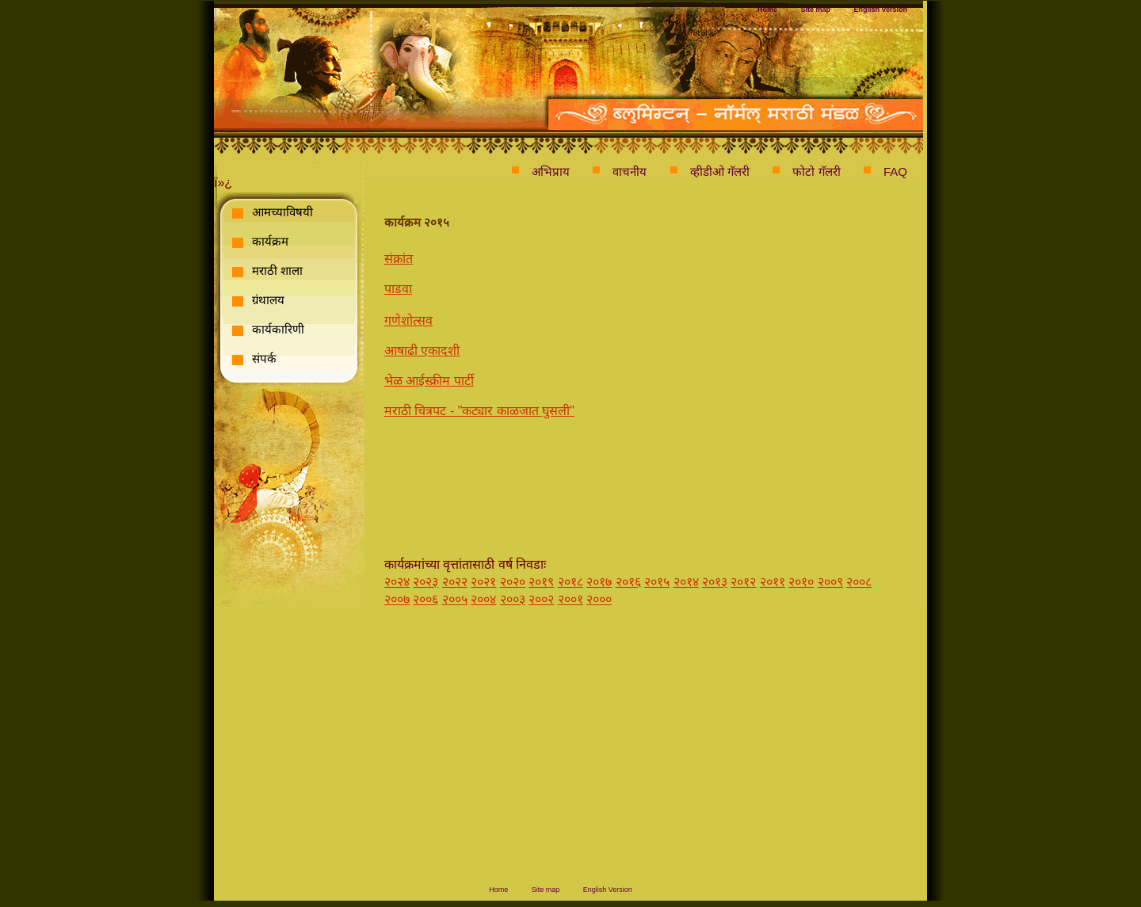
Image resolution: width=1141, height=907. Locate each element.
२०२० (512, 582)
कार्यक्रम (270, 241)
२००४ (483, 599)
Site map (816, 9)
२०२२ (454, 582)
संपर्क (264, 358)
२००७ (397, 599)
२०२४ (397, 582)
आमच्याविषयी (282, 212)
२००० (599, 599)
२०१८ (570, 582)
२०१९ (541, 582)
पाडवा (398, 288)
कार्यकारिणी (278, 329)
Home (767, 9)
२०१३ (714, 582)
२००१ (570, 599)
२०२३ (425, 582)
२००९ (830, 582)
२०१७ (599, 582)
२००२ (541, 599)
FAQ (895, 171)
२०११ (772, 582)
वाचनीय (629, 171)
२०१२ (743, 582)
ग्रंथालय (268, 300)
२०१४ (686, 582)
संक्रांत (398, 258)
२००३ (512, 599)
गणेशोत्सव (408, 320)
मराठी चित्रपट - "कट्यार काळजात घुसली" (479, 410)
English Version (880, 9)
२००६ (425, 599)
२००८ (859, 582)
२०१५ (657, 582)
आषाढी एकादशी (422, 350)
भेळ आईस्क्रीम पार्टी (429, 380)
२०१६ (628, 582)
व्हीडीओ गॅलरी (720, 171)
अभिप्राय (551, 171)
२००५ (454, 599)
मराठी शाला (277, 270)
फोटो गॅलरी (816, 171)
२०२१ (483, 582)
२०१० (801, 582)
